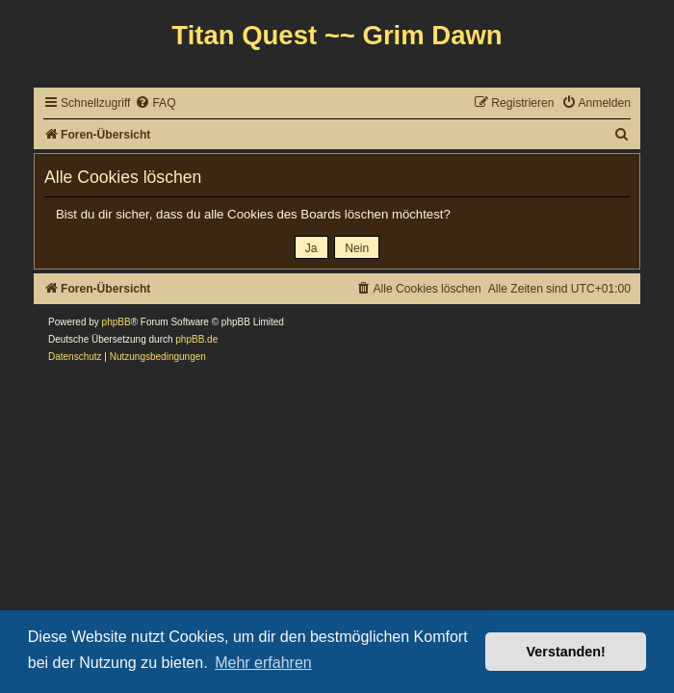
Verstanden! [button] (566, 651)
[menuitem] (155, 103)
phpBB (116, 322)
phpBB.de (196, 339)
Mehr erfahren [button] (263, 662)
